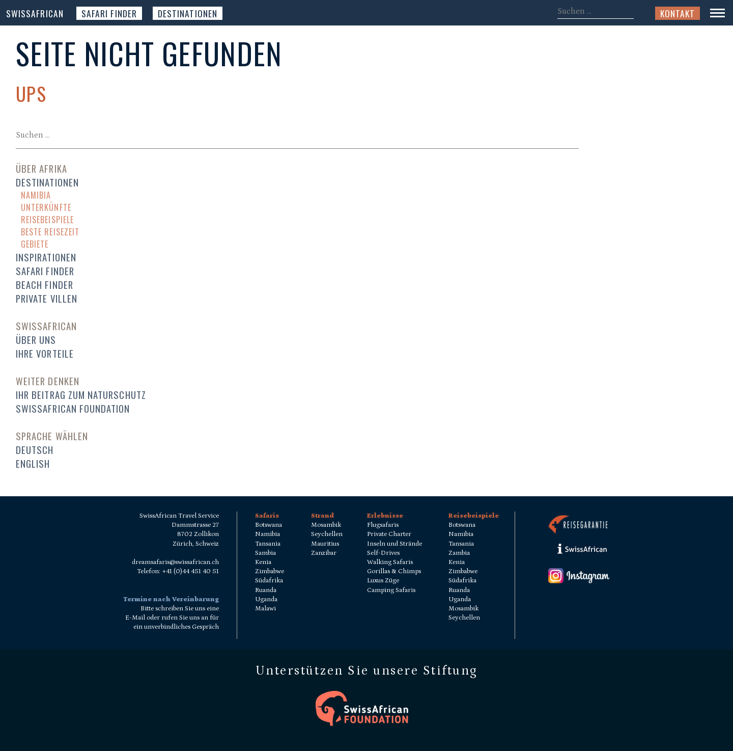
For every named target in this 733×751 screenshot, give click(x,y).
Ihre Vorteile (45, 353)
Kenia (263, 562)
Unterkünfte (46, 207)
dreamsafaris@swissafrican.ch (175, 562)
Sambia (265, 553)
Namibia (36, 195)
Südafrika (269, 580)
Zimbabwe (269, 571)
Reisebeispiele (47, 219)
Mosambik (326, 525)
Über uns (36, 339)
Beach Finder (44, 284)
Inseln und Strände (394, 544)
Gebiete (34, 244)
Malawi (265, 608)
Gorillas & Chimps (394, 571)
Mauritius (325, 544)
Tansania (267, 544)
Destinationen (187, 13)
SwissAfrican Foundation (73, 408)
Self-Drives (383, 553)
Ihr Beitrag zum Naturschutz (81, 394)
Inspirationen (46, 257)
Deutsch (34, 450)
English (33, 463)
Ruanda (265, 590)
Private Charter (389, 534)
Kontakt (677, 13)
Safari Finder (109, 13)
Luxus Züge (383, 580)
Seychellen (327, 534)
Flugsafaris (383, 525)
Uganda (266, 599)
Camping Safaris (391, 590)
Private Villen (46, 298)
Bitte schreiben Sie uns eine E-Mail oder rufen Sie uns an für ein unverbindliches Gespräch (172, 618)
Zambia (459, 553)
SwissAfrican (35, 13)
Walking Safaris (390, 562)
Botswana (268, 525)
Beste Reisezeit (50, 232)
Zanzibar (323, 553)
